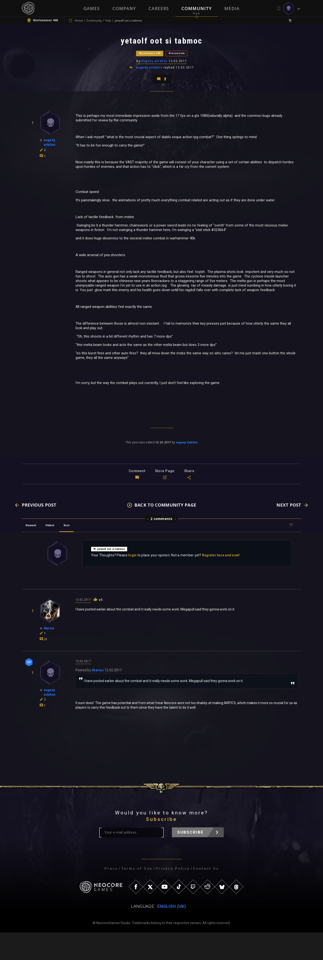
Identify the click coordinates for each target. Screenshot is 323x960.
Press (111, 896)
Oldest (60, 551)
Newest (34, 551)
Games (91, 8)
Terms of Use (137, 896)
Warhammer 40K (141, 63)
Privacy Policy (173, 896)
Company (124, 8)
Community (197, 8)
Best (83, 551)
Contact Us (206, 896)
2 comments (161, 545)
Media (232, 8)
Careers (158, 8)
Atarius (98, 698)
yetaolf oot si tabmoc (113, 575)
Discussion (189, 63)
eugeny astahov (155, 75)
